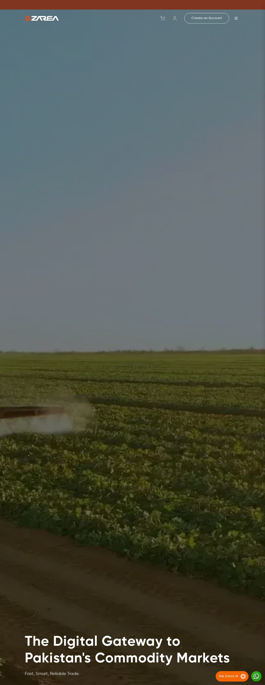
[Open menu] (236, 18)
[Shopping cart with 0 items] (162, 18)
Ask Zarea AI (233, 676)
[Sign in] (174, 18)
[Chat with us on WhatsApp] (256, 676)
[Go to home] (42, 18)
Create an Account (207, 18)
